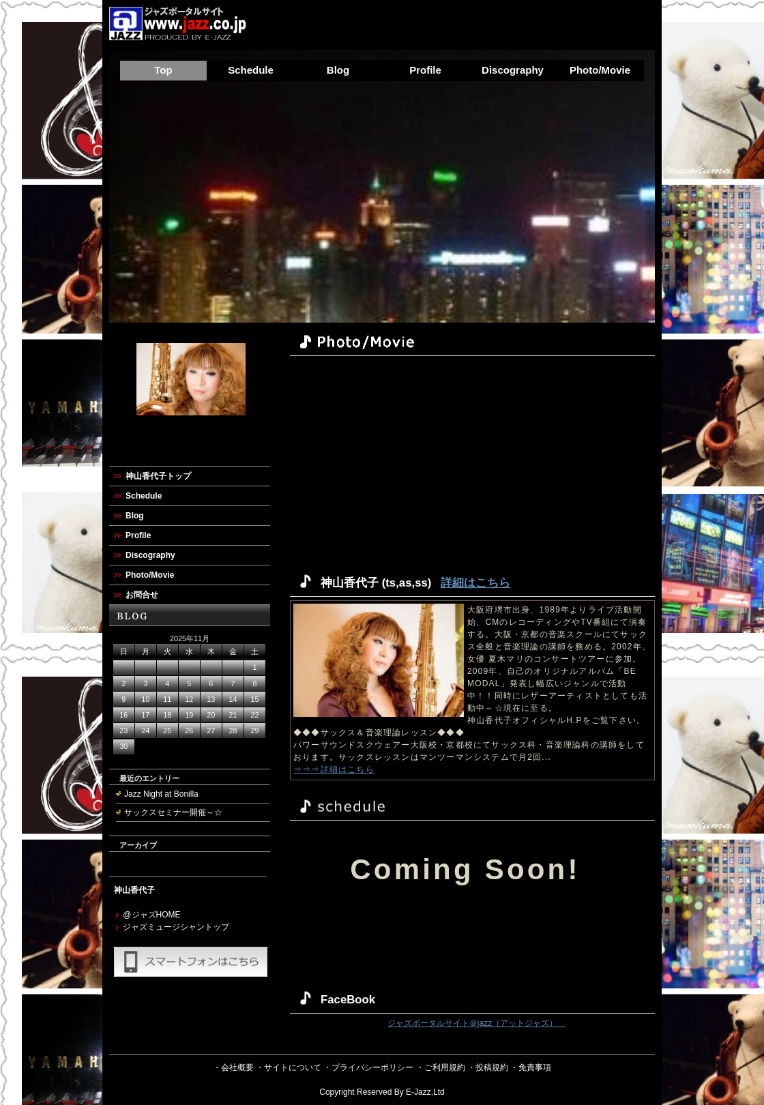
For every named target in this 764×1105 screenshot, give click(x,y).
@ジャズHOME (151, 914)
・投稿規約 (487, 1067)
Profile (425, 70)
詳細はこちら (475, 582)
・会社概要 (233, 1067)
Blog (338, 70)
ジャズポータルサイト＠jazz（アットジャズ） (476, 1023)
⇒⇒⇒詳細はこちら (333, 769)
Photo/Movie (600, 70)
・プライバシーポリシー (368, 1067)
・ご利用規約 (440, 1067)
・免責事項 (530, 1067)
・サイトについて (288, 1067)
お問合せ (142, 595)
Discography (513, 70)
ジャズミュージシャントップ (176, 927)
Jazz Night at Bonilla (161, 794)
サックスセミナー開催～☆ (173, 812)
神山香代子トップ (158, 476)
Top (163, 70)
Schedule (251, 70)
